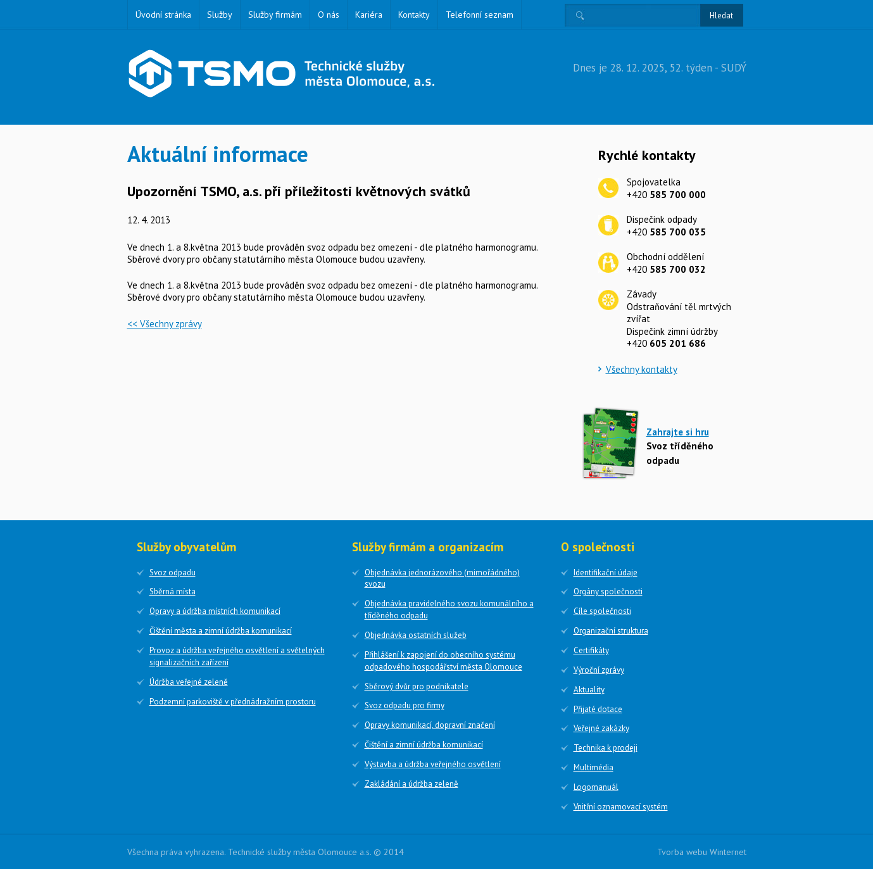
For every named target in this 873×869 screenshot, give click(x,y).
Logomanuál (596, 787)
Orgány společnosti (608, 591)
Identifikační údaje (605, 572)
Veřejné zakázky (601, 728)
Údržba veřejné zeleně (188, 682)
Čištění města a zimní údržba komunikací (220, 630)
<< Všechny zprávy (164, 324)
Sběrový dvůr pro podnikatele (416, 686)
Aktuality (589, 689)
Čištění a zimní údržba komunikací (424, 744)
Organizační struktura (611, 630)
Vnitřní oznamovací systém (621, 806)
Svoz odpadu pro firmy (404, 705)
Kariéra (368, 14)
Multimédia (593, 767)
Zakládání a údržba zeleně (411, 783)
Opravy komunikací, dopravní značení (430, 725)
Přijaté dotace (598, 709)
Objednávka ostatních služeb (416, 635)
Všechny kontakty (641, 369)
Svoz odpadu (172, 572)
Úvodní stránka (163, 14)
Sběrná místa (172, 591)
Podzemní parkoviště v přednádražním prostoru (232, 701)
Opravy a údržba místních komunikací (214, 611)
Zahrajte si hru (677, 432)
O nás (328, 14)
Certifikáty (591, 650)
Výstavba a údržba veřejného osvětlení (433, 764)
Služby (219, 14)
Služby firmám (275, 14)
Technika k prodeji (605, 747)
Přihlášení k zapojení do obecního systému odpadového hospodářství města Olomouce (443, 660)
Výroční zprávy (599, 670)
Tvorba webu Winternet (701, 852)
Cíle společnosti (602, 611)
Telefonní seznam (479, 14)
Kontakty (414, 14)
